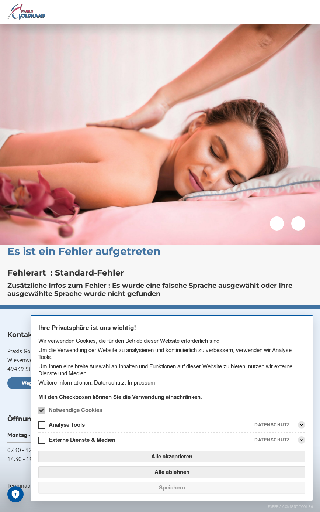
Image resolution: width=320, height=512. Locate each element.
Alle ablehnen (171, 472)
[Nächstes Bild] (298, 223)
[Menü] (308, 12)
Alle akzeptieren (171, 456)
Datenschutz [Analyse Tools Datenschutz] (272, 424)
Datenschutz (109, 382)
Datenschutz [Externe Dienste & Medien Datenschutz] (272, 440)
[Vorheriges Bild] (277, 223)
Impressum (141, 382)
